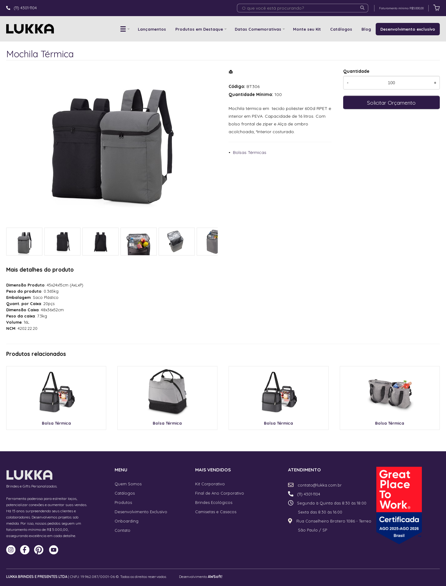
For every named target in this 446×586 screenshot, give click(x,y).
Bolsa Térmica (56, 423)
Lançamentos (152, 29)
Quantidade (356, 71)
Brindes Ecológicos (213, 502)
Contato (122, 530)
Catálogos (341, 29)
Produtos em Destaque (199, 29)
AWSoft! (215, 576)
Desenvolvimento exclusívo (407, 29)
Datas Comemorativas (258, 29)
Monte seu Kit (307, 29)
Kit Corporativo (210, 483)
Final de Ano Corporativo (219, 493)
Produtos (123, 502)
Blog (366, 29)
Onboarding (126, 520)
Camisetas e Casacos (215, 511)
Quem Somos (128, 483)
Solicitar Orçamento (391, 102)
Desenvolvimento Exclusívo (141, 511)
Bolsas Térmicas (249, 152)
